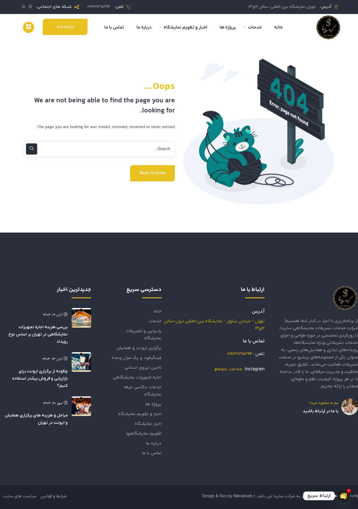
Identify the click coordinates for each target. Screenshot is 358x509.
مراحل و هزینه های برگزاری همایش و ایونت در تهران (36, 419)
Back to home (152, 173)
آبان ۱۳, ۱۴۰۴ (55, 359)
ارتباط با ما (65, 26)
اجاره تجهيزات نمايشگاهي (137, 377)
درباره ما (154, 443)
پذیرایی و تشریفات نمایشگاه (144, 335)
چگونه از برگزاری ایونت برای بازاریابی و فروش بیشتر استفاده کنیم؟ (40, 378)
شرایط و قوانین (54, 496)
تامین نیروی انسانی (143, 367)
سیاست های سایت (20, 496)
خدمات (155, 321)
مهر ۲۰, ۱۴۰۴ (55, 403)
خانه (158, 311)
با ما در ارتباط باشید (320, 411)
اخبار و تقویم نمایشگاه (140, 414)
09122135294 (98, 7)
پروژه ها (153, 404)
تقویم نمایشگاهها (144, 433)
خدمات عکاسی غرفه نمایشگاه (143, 391)
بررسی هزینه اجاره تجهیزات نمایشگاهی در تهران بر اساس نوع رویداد (38, 334)
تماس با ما (152, 453)
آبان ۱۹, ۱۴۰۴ (55, 315)
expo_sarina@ (228, 369)
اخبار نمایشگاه (148, 423)
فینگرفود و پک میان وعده (137, 357)
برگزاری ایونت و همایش (139, 348)
